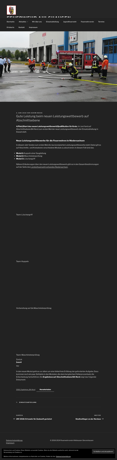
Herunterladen (45, 389)
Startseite (10, 22)
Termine (101, 22)
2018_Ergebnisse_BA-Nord (25, 389)
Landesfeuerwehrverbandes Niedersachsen (49, 167)
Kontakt (22, 27)
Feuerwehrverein (87, 22)
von (19, 362)
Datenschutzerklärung (14, 440)
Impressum (33, 27)
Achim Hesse (37, 113)
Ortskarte (10, 27)
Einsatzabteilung (52, 22)
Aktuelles (23, 22)
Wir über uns (37, 22)
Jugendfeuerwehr (70, 22)
